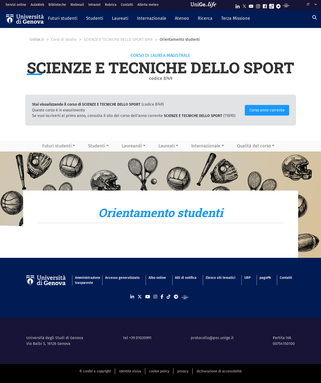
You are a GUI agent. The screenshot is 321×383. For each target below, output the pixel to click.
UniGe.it (37, 39)
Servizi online (16, 5)
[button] (63, 19)
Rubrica (110, 5)
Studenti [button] (96, 146)
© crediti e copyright (95, 371)
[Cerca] (314, 17)
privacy (182, 371)
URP (247, 278)
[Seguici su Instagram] (258, 5)
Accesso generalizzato (122, 278)
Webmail (77, 5)
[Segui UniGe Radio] (286, 5)
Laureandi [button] (132, 146)
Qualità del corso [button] (254, 146)
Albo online (157, 278)
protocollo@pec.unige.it (212, 337)
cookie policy (159, 371)
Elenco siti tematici (220, 278)
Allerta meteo (147, 5)
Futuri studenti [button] (57, 146)
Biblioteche (57, 5)
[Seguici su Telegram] (278, 5)
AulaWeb (37, 5)
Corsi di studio (63, 39)
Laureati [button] (166, 146)
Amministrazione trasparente (85, 280)
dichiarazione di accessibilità (219, 371)
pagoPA (265, 278)
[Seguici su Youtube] (251, 5)
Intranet (94, 5)
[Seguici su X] (244, 5)
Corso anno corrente (267, 110)
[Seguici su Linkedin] (237, 5)
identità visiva (130, 371)
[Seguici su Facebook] (264, 5)
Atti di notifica (186, 278)
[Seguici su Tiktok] (271, 5)
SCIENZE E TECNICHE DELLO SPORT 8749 (118, 39)
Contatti (127, 5)
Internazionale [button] (205, 146)
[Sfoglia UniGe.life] (205, 5)
